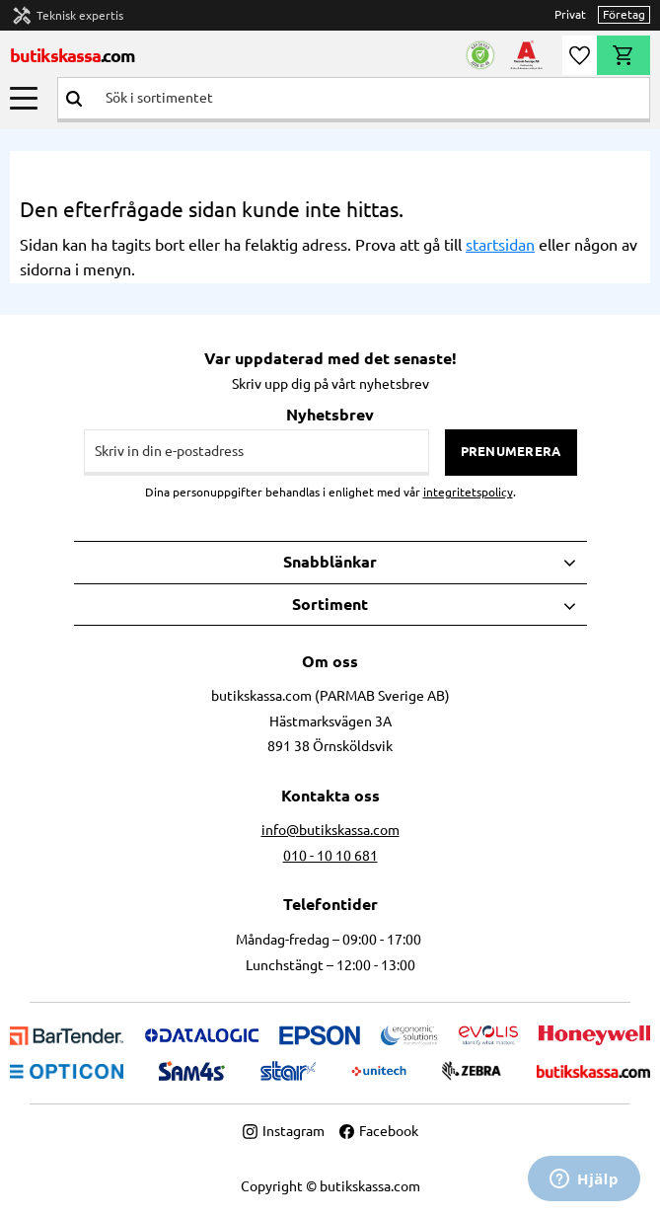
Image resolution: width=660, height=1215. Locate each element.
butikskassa (73, 55)
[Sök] (74, 97)
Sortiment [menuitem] (330, 604)
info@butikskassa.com (330, 830)
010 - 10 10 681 (330, 856)
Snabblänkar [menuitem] (330, 561)
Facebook (378, 1131)
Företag (624, 14)
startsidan (500, 245)
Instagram (284, 1131)
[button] (23, 97)
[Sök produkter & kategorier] (369, 97)
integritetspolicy (468, 492)
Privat (570, 14)
